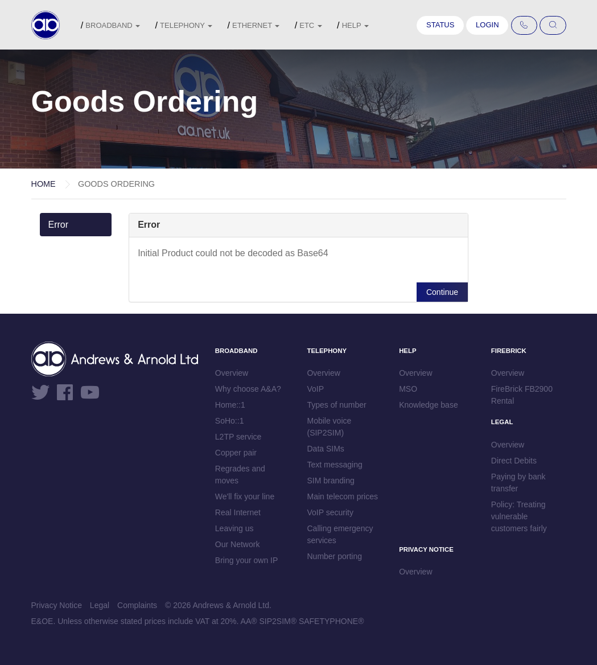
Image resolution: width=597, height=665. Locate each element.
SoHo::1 (229, 420)
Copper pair (236, 452)
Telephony (186, 25)
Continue (442, 292)
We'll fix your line (244, 496)
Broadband (112, 25)
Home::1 (230, 404)
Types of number (336, 404)
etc (310, 25)
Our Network (237, 544)
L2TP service (238, 436)
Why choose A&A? (248, 388)
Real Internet (238, 512)
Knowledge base (428, 404)
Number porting (334, 556)
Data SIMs (325, 448)
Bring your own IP (246, 560)
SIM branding (330, 480)
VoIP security (330, 512)
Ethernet (255, 25)
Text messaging (334, 464)
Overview (231, 372)
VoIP (315, 388)
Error (58, 224)
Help (355, 25)
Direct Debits (514, 460)
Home (43, 183)
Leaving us (234, 528)
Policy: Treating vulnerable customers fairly (519, 516)
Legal (99, 605)
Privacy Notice (56, 605)
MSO (408, 388)
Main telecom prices (342, 496)
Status (440, 24)
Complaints (137, 605)
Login (487, 24)
